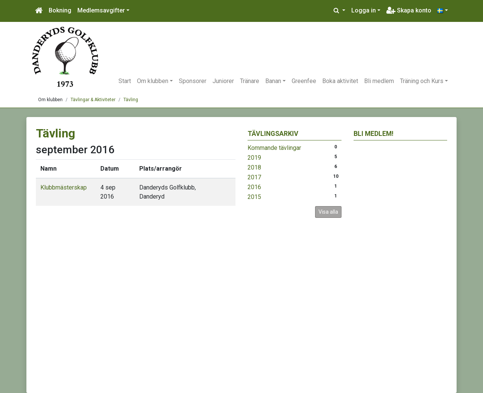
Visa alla (328, 212)
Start (124, 81)
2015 (254, 196)
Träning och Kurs (421, 81)
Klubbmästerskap (63, 187)
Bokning (60, 10)
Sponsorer (192, 81)
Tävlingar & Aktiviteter (93, 99)
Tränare (249, 81)
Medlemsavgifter (101, 10)
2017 (254, 177)
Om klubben (152, 81)
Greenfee (304, 81)
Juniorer (223, 81)
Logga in (363, 10)
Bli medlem (379, 81)
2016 (254, 187)
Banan (273, 81)
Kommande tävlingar (274, 147)
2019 (254, 157)
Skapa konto (408, 10)
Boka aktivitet (340, 81)
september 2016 (75, 149)
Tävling (130, 99)
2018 (254, 167)
